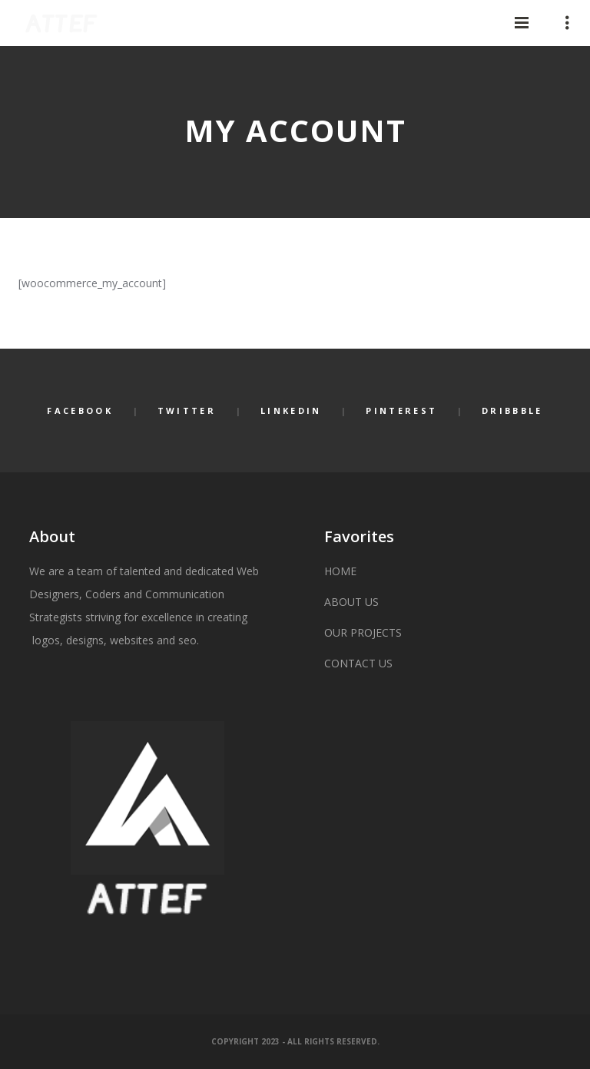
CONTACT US (358, 663)
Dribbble (512, 410)
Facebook (79, 410)
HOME (340, 571)
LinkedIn (290, 410)
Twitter (186, 410)
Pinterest (401, 410)
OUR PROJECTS (363, 632)
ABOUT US (351, 601)
